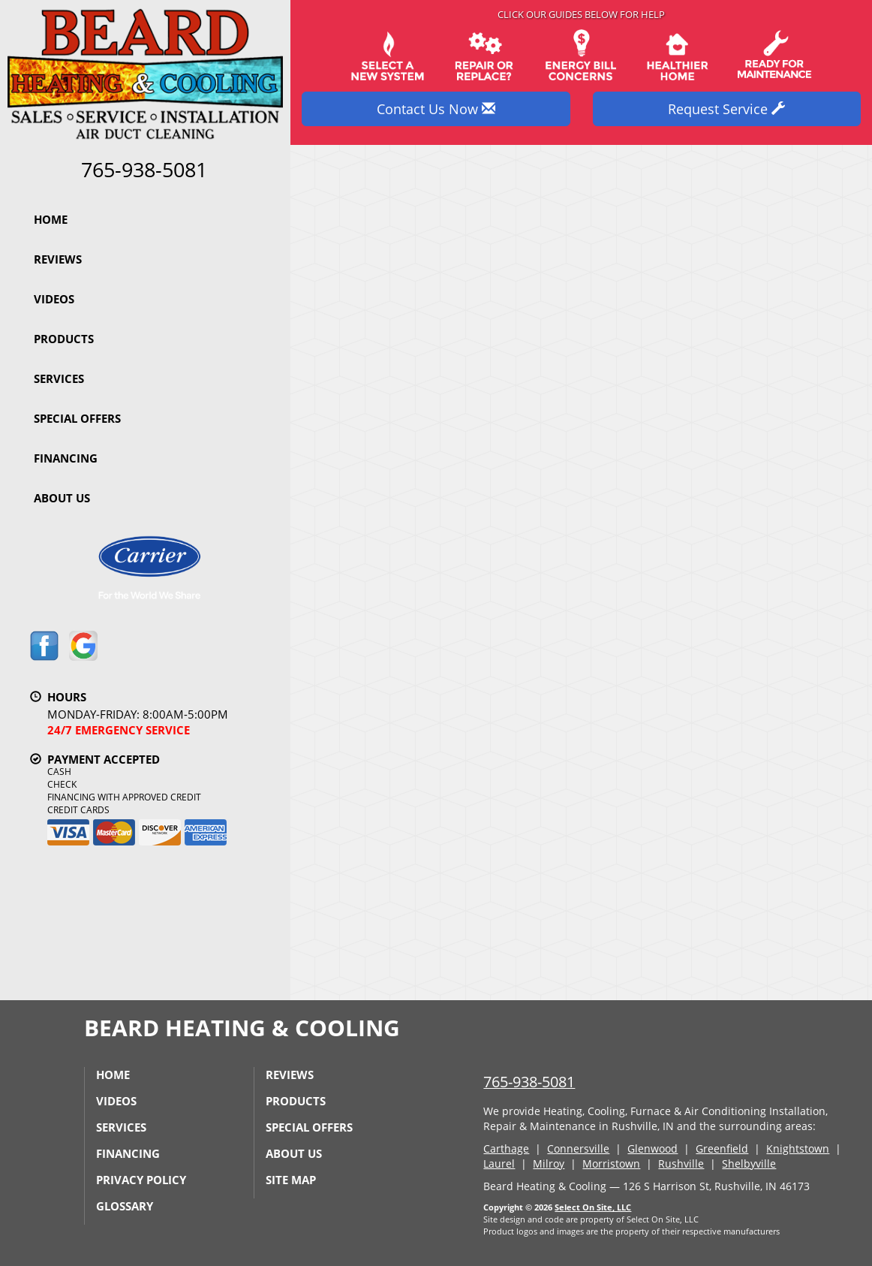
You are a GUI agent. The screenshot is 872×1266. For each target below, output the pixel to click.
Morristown (611, 1163)
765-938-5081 (529, 1082)
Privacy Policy (141, 1179)
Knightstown (797, 1148)
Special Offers (77, 418)
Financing (66, 458)
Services (59, 378)
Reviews (58, 259)
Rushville (681, 1163)
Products (64, 338)
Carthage (506, 1148)
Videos (54, 298)
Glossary (124, 1205)
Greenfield (722, 1148)
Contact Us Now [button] (436, 109)
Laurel (499, 1163)
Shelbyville (749, 1163)
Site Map (291, 1179)
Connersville (578, 1148)
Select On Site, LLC (593, 1207)
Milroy (548, 1163)
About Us (62, 497)
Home (51, 219)
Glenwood (652, 1148)
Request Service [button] (726, 109)
